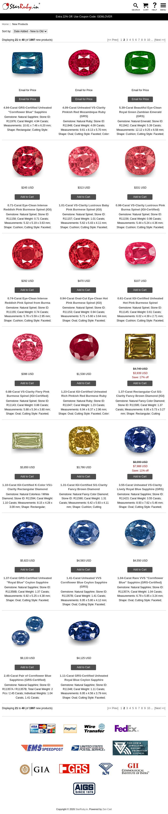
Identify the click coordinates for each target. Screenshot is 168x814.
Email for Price (27, 99)
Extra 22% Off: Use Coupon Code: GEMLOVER (84, 16)
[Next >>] (159, 39)
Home (5, 24)
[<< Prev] (112, 39)
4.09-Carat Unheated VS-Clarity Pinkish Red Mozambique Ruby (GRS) (84, 112)
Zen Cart (107, 809)
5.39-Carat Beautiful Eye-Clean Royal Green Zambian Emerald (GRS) (140, 112)
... (152, 39)
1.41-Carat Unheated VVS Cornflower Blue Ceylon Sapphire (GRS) (84, 582)
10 (148, 39)
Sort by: (7, 31)
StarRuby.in (81, 809)
